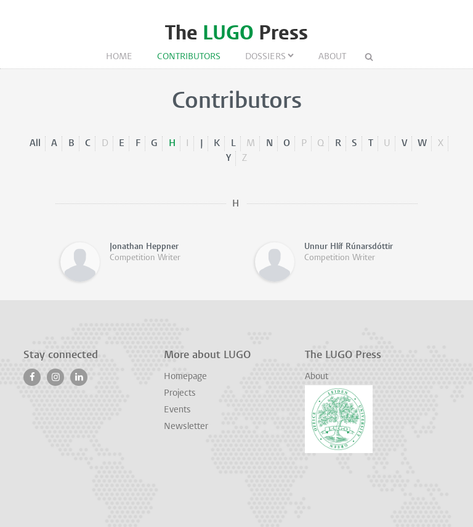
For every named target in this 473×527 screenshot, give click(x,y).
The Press (236, 33)
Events (177, 410)
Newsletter (186, 426)
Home (119, 57)
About (332, 57)
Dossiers (265, 57)
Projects (180, 393)
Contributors (188, 57)
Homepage (185, 377)
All (35, 144)
